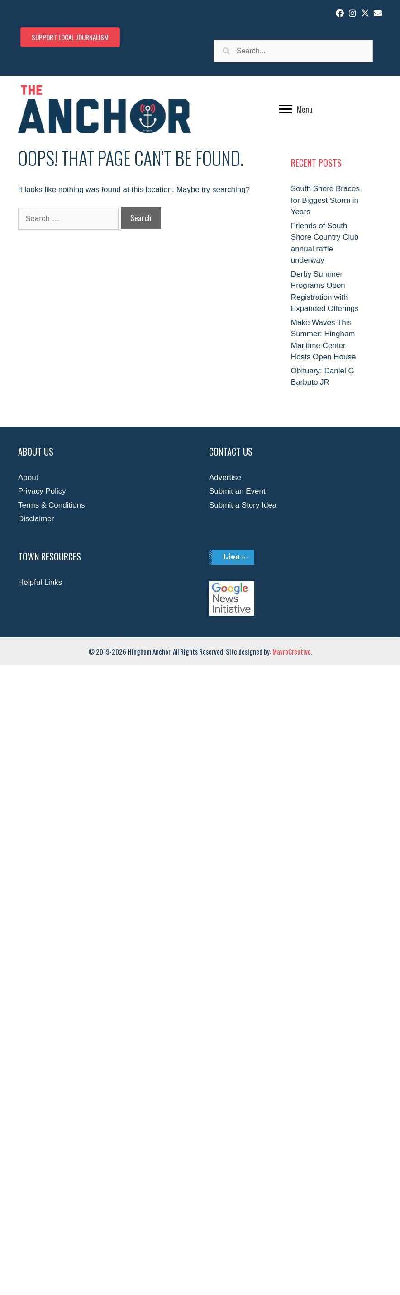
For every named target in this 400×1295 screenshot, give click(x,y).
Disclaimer (36, 518)
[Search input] (293, 51)
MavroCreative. (292, 651)
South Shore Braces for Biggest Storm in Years (325, 200)
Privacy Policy (42, 491)
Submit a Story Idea (242, 505)
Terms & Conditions (51, 505)
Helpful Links (40, 582)
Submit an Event (237, 491)
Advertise (225, 477)
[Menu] (295, 109)
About (28, 477)
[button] (340, 13)
